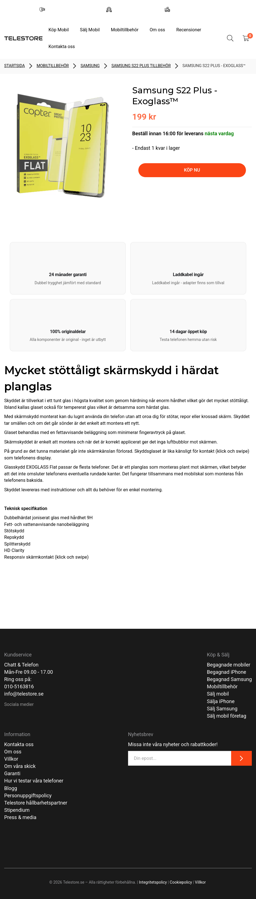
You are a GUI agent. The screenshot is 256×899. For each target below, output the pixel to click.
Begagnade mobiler (228, 665)
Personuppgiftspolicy (28, 795)
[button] (68, 268)
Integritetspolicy (153, 882)
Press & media (20, 817)
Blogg (10, 788)
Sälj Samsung (222, 708)
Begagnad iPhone (226, 672)
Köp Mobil (58, 29)
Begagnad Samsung (229, 679)
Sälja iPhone (220, 701)
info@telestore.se (24, 694)
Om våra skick (19, 766)
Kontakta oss (61, 46)
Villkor (11, 759)
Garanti (12, 773)
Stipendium (17, 810)
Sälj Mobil (90, 29)
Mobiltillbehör (125, 29)
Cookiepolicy (181, 882)
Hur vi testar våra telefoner (33, 781)
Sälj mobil (218, 694)
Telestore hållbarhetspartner (35, 803)
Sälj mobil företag (226, 716)
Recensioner (188, 29)
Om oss (157, 29)
